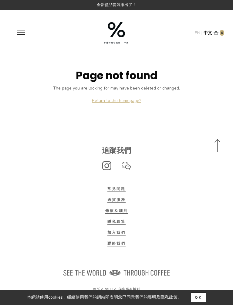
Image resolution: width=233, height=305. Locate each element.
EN (197, 33)
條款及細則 (116, 210)
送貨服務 (116, 199)
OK (198, 297)
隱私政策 (116, 221)
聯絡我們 (116, 243)
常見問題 (116, 188)
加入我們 (116, 232)
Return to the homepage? (116, 100)
